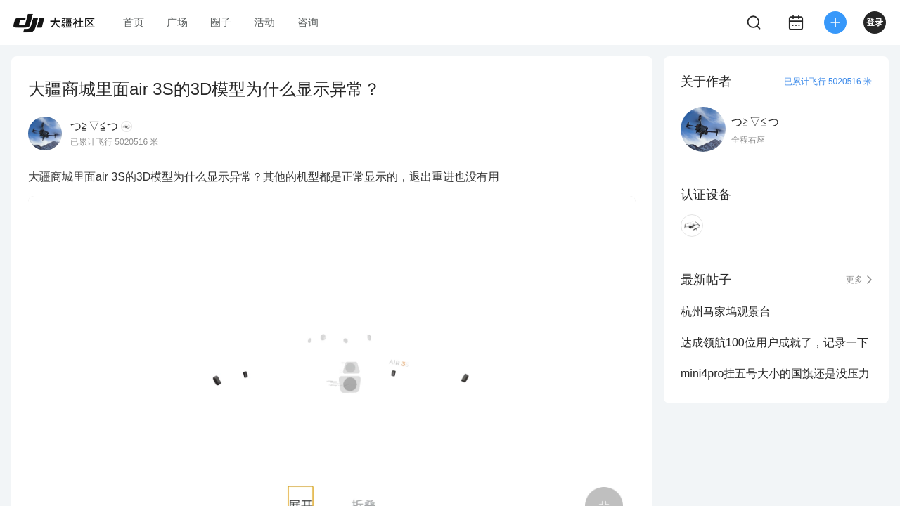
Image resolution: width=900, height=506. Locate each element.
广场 (177, 22)
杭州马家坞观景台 (726, 312)
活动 (264, 22)
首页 (133, 22)
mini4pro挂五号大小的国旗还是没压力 (775, 373)
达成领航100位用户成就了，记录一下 (774, 343)
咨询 (308, 22)
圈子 (220, 22)
